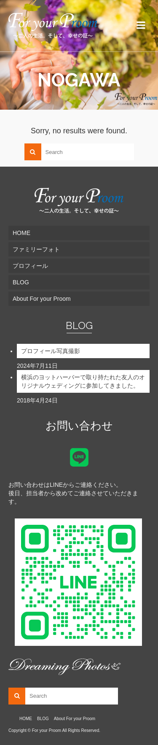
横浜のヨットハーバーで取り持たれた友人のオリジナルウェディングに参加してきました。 (83, 381)
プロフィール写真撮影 (50, 351)
